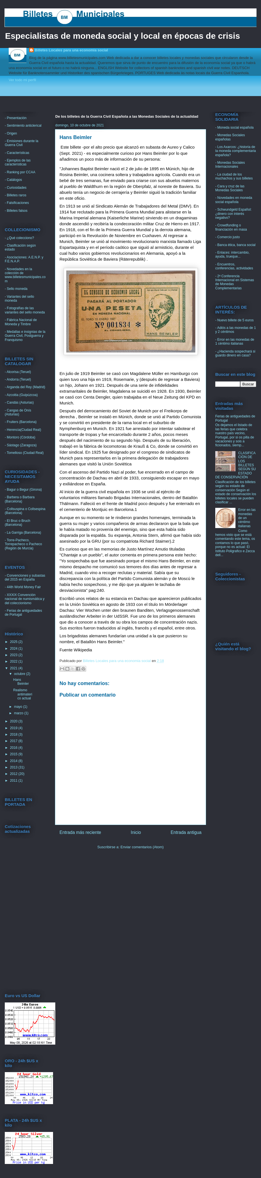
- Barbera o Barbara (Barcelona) (20, 499)
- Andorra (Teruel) (18, 379)
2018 (14, 734)
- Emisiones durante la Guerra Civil (21, 143)
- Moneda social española (234, 127)
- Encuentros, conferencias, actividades (234, 266)
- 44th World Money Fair (23, 587)
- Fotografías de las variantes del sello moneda (25, 310)
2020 (14, 721)
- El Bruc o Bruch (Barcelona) (17, 523)
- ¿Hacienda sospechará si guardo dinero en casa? (235, 353)
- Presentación (15, 118)
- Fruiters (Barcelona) (20, 422)
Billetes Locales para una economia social (71, 50)
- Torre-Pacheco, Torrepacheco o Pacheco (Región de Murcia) (23, 544)
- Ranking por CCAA (20, 172)
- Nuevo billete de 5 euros (234, 320)
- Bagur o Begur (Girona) (23, 490)
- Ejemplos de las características (18, 162)
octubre (20, 674)
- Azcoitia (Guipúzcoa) (21, 395)
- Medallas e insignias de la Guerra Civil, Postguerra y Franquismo (25, 336)
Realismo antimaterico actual (22, 694)
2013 (14, 767)
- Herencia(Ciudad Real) (23, 430)
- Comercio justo (227, 237)
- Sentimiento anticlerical (23, 126)
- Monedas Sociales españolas (230, 137)
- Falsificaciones (17, 203)
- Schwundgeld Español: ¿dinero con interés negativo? (233, 214)
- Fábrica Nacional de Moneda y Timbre (21, 322)
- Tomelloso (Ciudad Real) (24, 453)
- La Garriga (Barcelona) (23, 533)
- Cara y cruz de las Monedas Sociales (229, 188)
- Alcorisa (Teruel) (18, 372)
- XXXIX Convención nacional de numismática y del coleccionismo (24, 599)
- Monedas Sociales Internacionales (230, 165)
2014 (14, 761)
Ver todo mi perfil (22, 80)
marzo (19, 713)
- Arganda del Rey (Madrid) (25, 387)
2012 (14, 774)
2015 (14, 754)
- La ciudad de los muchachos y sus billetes (234, 176)
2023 (14, 655)
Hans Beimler (21, 682)
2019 (14, 728)
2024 (14, 649)
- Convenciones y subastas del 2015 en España (25, 577)
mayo (18, 707)
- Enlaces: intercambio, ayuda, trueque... (232, 254)
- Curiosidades (15, 188)
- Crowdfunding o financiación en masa (231, 227)
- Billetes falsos (16, 211)
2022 (14, 661)
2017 (14, 741)
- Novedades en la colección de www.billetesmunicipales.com (25, 275)
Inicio (136, 832)
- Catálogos (13, 180)
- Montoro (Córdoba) (20, 437)
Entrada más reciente (80, 832)
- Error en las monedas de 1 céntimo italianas (234, 341)
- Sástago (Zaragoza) (20, 445)
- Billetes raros (15, 195)
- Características (17, 153)
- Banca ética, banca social (235, 245)
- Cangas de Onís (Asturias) (18, 412)
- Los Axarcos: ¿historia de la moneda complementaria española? (235, 151)
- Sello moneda (16, 289)
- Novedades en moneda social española (233, 200)
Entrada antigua (186, 832)
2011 (14, 781)
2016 (14, 748)
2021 (14, 668)
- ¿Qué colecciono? (19, 238)
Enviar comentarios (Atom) (142, 847)
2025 (14, 642)
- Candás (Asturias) (19, 402)
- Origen (11, 133)
